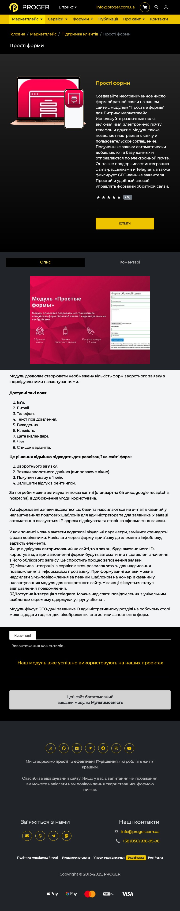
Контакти (159, 19)
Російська (155, 857)
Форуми (83, 19)
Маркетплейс (27, 19)
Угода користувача (76, 857)
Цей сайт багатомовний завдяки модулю (90, 700)
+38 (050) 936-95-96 (141, 841)
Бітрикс (68, 7)
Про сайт (134, 19)
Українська (136, 857)
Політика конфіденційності (37, 857)
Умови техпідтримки (109, 857)
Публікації (108, 19)
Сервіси (58, 19)
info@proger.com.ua (115, 7)
